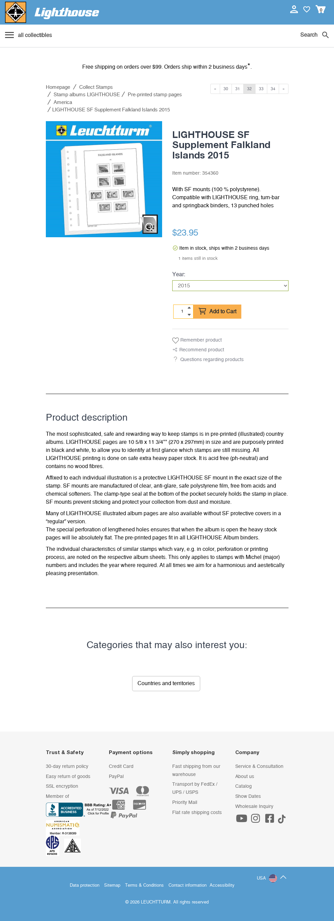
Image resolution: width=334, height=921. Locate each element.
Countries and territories (166, 683)
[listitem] (104, 179)
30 (225, 89)
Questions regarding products (212, 359)
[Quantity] (182, 311)
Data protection (84, 885)
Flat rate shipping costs (197, 812)
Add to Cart (217, 311)
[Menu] (28, 36)
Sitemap (112, 885)
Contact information (188, 885)
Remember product (197, 341)
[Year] (230, 285)
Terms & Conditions (144, 885)
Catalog (243, 786)
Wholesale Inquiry (254, 806)
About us (244, 776)
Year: (178, 274)
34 (273, 89)
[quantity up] (189, 308)
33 (261, 89)
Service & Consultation (259, 766)
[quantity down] (189, 315)
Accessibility (222, 885)
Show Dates (248, 796)
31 (237, 89)
